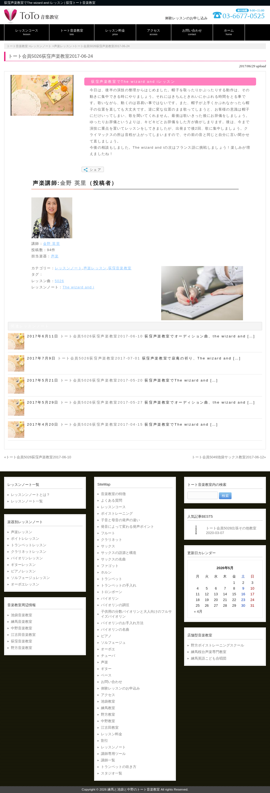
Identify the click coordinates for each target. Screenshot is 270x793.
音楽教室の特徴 (113, 494)
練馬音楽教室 (21, 622)
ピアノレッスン (23, 571)
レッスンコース (113, 507)
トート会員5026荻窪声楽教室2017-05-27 (101, 402)
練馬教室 (108, 708)
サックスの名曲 (113, 559)
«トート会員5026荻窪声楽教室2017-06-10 (37, 457)
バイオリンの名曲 (115, 629)
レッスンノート (68, 268)
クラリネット (111, 540)
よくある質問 (111, 500)
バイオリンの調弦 (115, 605)
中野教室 (108, 721)
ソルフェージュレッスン (30, 578)
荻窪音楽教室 (120, 268)
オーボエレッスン (25, 584)
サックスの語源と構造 (118, 553)
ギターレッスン (23, 565)
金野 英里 (73, 183)
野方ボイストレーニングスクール (217, 645)
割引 (104, 741)
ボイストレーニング (117, 513)
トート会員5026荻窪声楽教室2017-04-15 (101, 424)
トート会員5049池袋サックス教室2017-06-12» (229, 457)
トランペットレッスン (28, 545)
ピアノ (106, 636)
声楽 (55, 256)
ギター (106, 669)
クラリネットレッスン (28, 552)
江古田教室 (110, 727)
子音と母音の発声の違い (120, 520)
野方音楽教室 (21, 648)
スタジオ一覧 (111, 773)
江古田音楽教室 (23, 635)
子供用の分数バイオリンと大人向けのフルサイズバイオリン (136, 613)
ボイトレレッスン (25, 538)
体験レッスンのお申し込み (186, 18)
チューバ (108, 656)
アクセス (108, 695)
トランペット (111, 579)
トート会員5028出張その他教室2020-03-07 (231, 530)
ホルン (106, 572)
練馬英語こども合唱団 (208, 658)
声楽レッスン (95, 268)
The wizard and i (78, 287)
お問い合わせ (111, 682)
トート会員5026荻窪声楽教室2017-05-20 (101, 380)
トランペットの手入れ (118, 585)
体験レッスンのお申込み (120, 688)
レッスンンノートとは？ (30, 495)
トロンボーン (111, 592)
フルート (108, 533)
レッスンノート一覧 (27, 501)
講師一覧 (108, 760)
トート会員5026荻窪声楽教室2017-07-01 (99, 358)
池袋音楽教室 (21, 615)
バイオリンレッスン (27, 558)
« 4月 (198, 611)
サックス (108, 546)
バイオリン (110, 598)
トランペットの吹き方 (118, 767)
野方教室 (108, 714)
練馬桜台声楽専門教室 (208, 652)
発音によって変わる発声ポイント (127, 526)
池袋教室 (108, 701)
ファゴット (110, 566)
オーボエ (108, 649)
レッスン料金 (111, 734)
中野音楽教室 (21, 628)
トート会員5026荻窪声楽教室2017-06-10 (101, 336)
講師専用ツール (113, 754)
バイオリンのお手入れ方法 (122, 623)
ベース (106, 675)
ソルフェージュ (113, 642)
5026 (59, 281)
